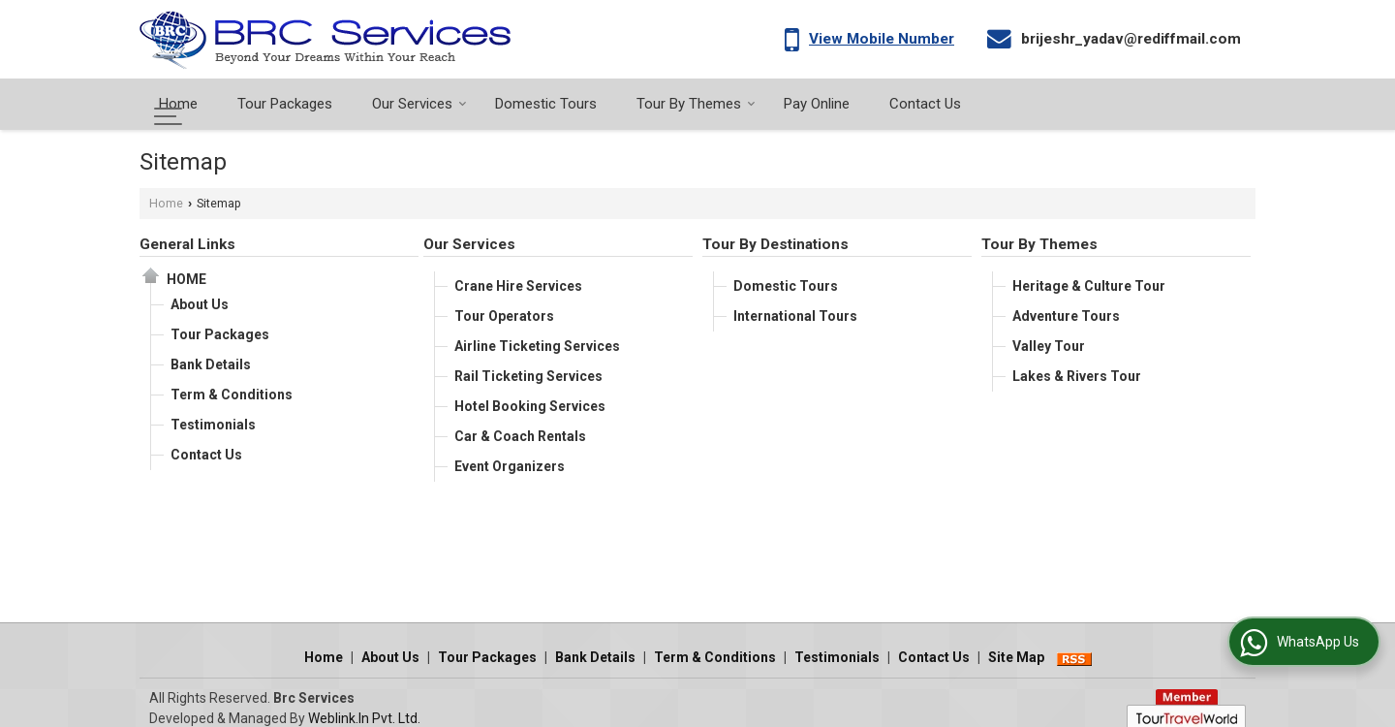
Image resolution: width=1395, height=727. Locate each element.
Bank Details (210, 364)
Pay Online (817, 103)
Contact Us (925, 103)
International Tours (795, 316)
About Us (199, 304)
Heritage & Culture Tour (1088, 286)
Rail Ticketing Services (528, 376)
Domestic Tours (546, 103)
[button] (881, 38)
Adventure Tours (1066, 316)
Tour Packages (284, 103)
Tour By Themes (696, 103)
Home (178, 103)
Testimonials (213, 424)
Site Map (1016, 637)
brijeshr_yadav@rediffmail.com (1131, 38)
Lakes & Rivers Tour (1076, 376)
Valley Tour (1048, 346)
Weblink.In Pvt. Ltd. (364, 698)
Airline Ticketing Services (537, 346)
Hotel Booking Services (529, 406)
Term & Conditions (231, 394)
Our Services (419, 103)
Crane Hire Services (518, 286)
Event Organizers (509, 466)
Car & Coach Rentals (520, 436)
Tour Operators (504, 316)
